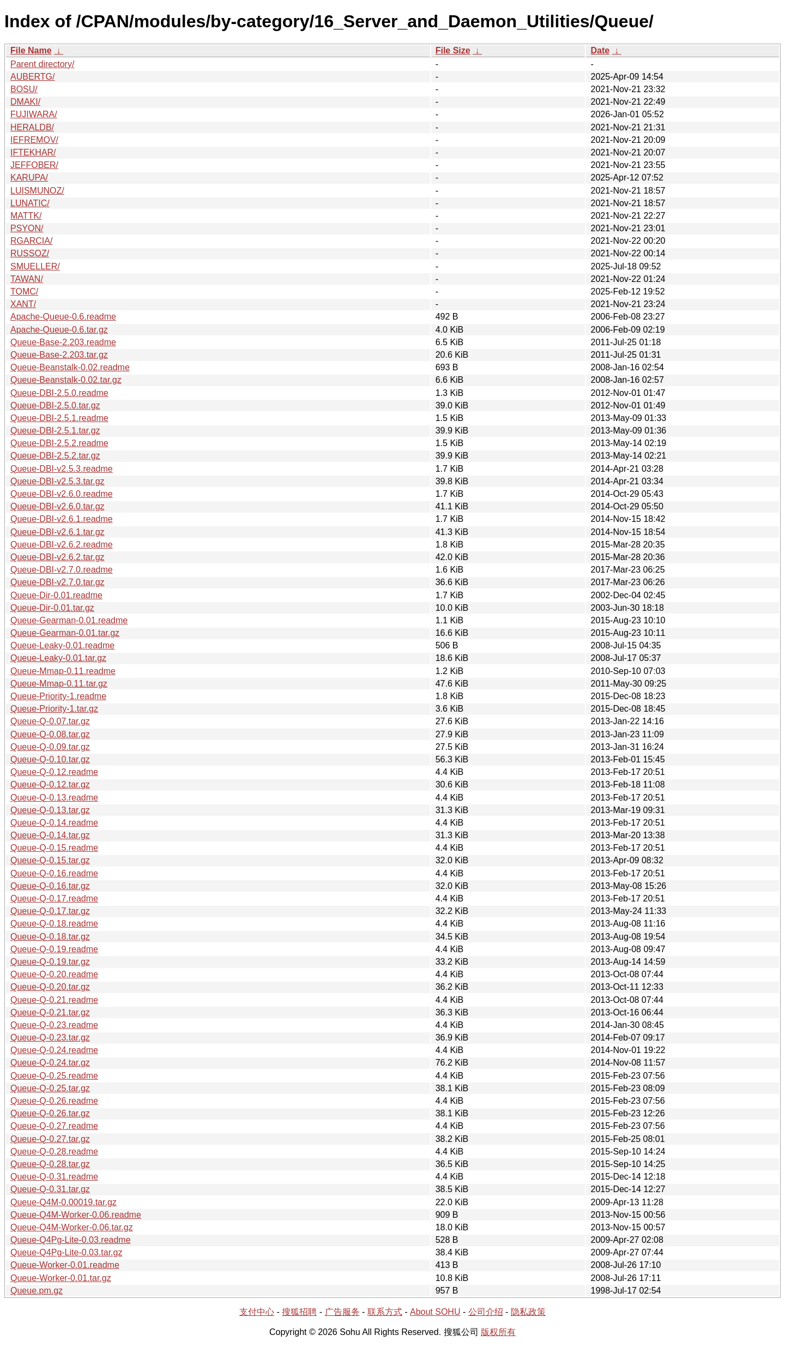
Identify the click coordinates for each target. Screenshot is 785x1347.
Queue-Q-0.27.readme (54, 1125)
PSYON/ (26, 228)
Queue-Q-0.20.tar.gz (50, 986)
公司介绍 (485, 1311)
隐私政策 (528, 1311)
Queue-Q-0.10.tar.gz (50, 759)
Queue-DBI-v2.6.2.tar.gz (57, 557)
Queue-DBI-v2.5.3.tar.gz (57, 481)
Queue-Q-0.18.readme (54, 923)
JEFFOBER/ (34, 165)
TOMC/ (24, 291)
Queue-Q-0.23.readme (54, 1025)
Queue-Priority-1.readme (58, 696)
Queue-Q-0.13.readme (54, 797)
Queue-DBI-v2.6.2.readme (61, 544)
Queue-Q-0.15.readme (54, 847)
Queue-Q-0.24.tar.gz (50, 1062)
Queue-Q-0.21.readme (54, 1000)
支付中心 (256, 1311)
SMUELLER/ (35, 266)
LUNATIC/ (30, 203)
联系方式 (384, 1311)
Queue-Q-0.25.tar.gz (50, 1088)
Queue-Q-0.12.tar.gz (50, 784)
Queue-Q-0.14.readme (54, 822)
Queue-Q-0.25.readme (54, 1075)
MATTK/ (25, 215)
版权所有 (498, 1332)
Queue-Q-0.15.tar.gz (50, 860)
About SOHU (435, 1311)
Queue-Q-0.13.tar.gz (50, 810)
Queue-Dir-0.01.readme (56, 595)
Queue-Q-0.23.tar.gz (50, 1037)
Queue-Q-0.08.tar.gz (50, 734)
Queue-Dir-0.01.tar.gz (52, 607)
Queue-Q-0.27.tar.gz (50, 1139)
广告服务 (342, 1311)
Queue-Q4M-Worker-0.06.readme (75, 1214)
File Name (31, 50)
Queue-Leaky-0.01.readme (62, 645)
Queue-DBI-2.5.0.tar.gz (55, 405)
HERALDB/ (32, 127)
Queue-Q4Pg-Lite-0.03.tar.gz (66, 1252)
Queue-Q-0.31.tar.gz (50, 1189)
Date (599, 50)
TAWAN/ (26, 279)
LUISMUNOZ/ (37, 190)
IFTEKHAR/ (33, 152)
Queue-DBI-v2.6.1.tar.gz (57, 532)
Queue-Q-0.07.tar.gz (50, 721)
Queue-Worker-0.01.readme (64, 1265)
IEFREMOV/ (34, 140)
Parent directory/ (42, 64)
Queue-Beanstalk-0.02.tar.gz (66, 379)
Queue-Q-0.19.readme (54, 949)
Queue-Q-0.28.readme (54, 1151)
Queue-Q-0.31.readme (54, 1176)
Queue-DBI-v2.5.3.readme (61, 468)
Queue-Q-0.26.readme (54, 1100)
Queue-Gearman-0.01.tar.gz (64, 633)
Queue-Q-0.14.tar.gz (50, 835)
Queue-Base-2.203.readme (63, 342)
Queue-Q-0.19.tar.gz (50, 961)
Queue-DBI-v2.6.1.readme (61, 519)
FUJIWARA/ (33, 114)
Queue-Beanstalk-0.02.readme (70, 367)
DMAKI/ (25, 101)
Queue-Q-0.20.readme (54, 974)
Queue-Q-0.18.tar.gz (50, 936)
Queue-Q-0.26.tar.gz (50, 1113)
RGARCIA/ (31, 240)
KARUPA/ (29, 177)
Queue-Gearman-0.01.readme (69, 620)
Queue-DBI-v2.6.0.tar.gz (57, 506)
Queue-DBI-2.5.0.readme (59, 393)
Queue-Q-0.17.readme (54, 898)
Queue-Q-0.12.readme (54, 772)
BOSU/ (24, 89)
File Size (453, 50)
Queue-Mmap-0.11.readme (63, 671)
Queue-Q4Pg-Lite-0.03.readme (70, 1239)
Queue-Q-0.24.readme (54, 1050)
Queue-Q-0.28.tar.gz (50, 1164)
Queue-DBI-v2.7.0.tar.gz (57, 582)
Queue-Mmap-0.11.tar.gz (58, 683)
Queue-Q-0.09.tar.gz (50, 746)
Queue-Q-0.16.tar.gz (50, 886)
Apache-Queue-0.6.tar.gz (59, 329)
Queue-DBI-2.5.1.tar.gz (55, 430)
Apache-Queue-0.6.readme (63, 316)
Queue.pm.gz (36, 1290)
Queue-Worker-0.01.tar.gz (60, 1278)
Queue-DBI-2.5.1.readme (59, 418)
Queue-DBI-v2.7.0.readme (61, 569)
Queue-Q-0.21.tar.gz (50, 1012)
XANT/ (23, 304)
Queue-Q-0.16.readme (54, 873)
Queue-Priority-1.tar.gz (54, 708)
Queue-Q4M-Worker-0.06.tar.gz (71, 1227)
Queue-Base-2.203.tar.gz (59, 354)
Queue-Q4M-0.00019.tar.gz (63, 1202)
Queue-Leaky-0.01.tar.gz (58, 658)
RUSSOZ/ (29, 253)
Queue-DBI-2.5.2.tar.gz (55, 455)
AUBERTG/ (32, 76)
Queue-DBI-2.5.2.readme (59, 443)
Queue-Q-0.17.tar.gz (50, 911)
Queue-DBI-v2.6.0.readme (61, 493)
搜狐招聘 (299, 1311)
